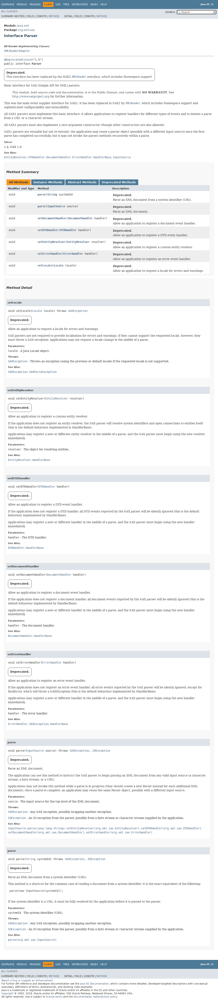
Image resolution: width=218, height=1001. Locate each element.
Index (94, 4)
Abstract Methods (82, 182)
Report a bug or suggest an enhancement (27, 980)
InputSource (56, 206)
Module (22, 4)
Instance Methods (48, 182)
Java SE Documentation (94, 983)
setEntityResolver (51, 241)
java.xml (23, 25)
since (28, 59)
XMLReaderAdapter (17, 50)
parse (42, 194)
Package (35, 4)
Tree (66, 4)
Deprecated (80, 4)
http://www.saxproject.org (31, 96)
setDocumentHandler (52, 218)
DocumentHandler (80, 218)
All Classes (9, 11)
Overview (7, 4)
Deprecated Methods (119, 182)
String (52, 194)
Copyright (7, 993)
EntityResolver (78, 241)
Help (103, 4)
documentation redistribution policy (95, 996)
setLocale (45, 265)
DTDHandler (68, 230)
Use (58, 4)
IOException (101, 750)
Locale (59, 265)
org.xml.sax (26, 30)
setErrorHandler (50, 253)
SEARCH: (170, 12)
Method (54, 16)
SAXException (77, 310)
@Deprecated (13, 59)
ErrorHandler (73, 253)
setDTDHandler (48, 230)
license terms (54, 996)
